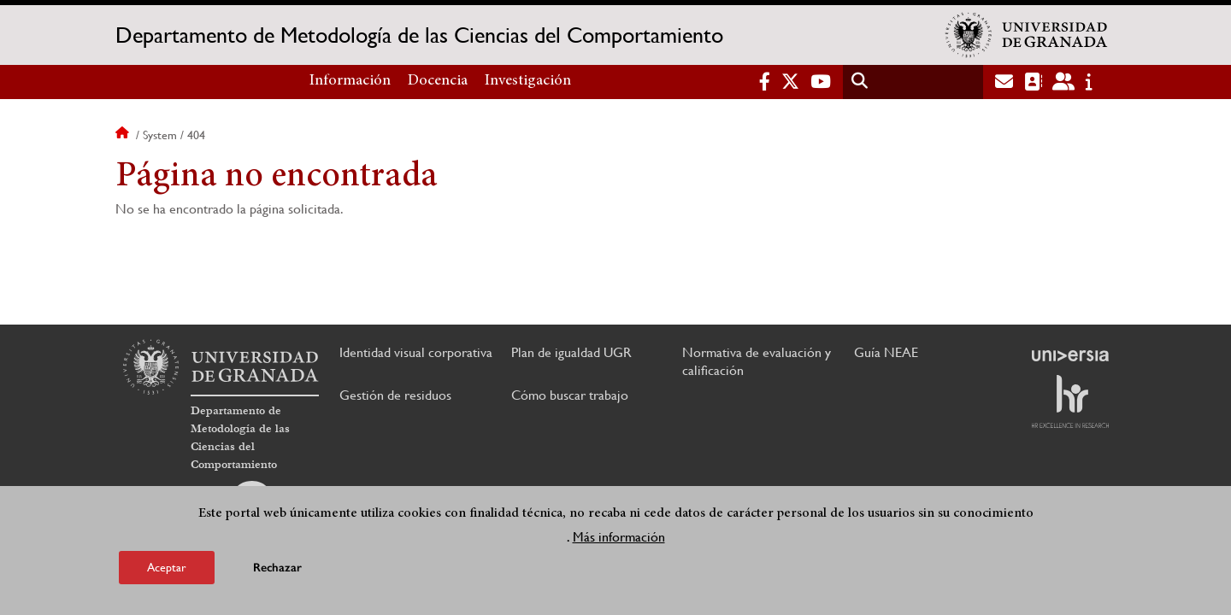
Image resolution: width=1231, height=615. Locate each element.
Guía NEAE (886, 352)
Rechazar (277, 567)
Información (350, 81)
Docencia (438, 81)
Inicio (124, 135)
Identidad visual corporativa (415, 352)
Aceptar (166, 567)
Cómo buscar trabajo (569, 395)
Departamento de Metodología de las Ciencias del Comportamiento (419, 35)
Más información (619, 537)
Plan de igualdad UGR (571, 352)
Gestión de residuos (395, 395)
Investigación (528, 81)
